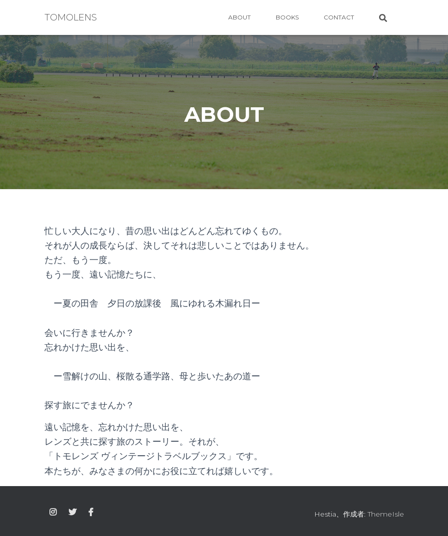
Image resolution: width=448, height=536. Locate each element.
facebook (90, 512)
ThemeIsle (386, 514)
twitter (72, 512)
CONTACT (339, 17)
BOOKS (287, 17)
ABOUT (239, 17)
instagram (52, 512)
